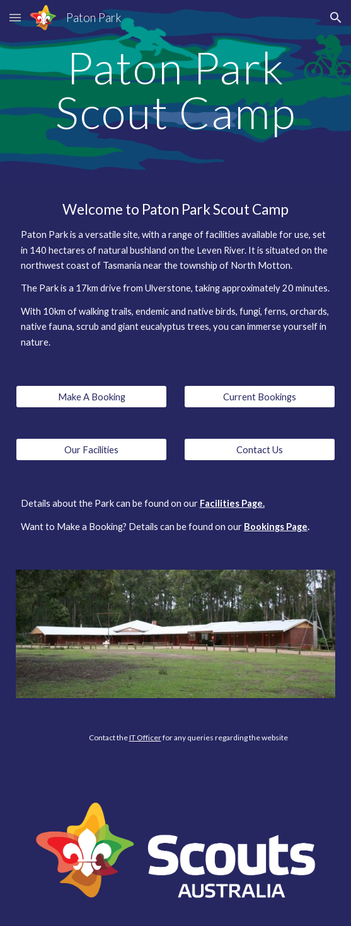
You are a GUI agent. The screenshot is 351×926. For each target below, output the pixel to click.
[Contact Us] (260, 449)
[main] (175, 89)
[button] (15, 17)
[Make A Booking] (91, 396)
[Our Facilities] (91, 449)
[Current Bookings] (260, 396)
